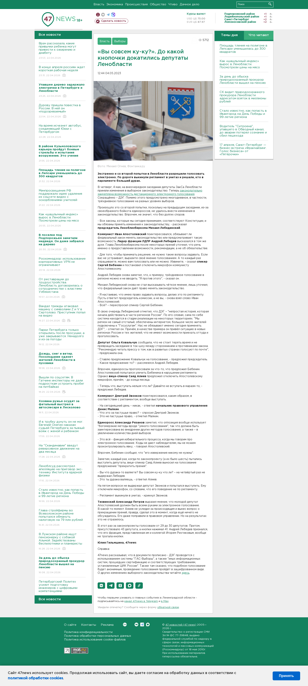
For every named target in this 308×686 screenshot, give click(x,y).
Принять (286, 676)
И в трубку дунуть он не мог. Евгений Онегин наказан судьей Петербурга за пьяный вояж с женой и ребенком (62, 429)
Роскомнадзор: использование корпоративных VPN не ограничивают (62, 264)
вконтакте (103, 14)
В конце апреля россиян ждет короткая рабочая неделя (62, 71)
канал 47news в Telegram (141, 601)
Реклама (107, 625)
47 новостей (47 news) (180, 625)
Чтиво (173, 4)
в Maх (165, 601)
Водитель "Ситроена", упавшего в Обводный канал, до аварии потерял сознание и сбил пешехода (243, 131)
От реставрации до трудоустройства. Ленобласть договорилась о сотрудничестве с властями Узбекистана (62, 288)
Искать (270, 4)
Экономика (114, 4)
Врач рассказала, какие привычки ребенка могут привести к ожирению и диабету (62, 51)
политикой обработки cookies (35, 678)
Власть (99, 4)
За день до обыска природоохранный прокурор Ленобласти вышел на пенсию (243, 79)
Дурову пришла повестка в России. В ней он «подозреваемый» (62, 111)
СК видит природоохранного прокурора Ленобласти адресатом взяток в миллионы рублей (243, 97)
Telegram (142, 624)
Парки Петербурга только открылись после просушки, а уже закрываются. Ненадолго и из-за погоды (62, 337)
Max (148, 624)
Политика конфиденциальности (88, 632)
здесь (185, 573)
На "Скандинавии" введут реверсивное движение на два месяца (62, 451)
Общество (158, 4)
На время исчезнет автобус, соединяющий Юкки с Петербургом (62, 131)
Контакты (88, 625)
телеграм (108, 14)
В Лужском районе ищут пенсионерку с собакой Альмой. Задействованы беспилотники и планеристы (62, 541)
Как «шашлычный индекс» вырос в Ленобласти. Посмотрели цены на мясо (62, 220)
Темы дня (229, 35)
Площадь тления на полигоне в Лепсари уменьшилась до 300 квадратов (243, 48)
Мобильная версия (98, 14)
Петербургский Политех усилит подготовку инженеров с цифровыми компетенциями (62, 589)
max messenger (113, 14)
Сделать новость (113, 21)
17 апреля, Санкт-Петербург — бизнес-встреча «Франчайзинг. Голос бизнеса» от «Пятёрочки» (243, 150)
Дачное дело (189, 4)
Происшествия (136, 4)
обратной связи (168, 607)
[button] (101, 585)
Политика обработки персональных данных (97, 636)
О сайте (70, 625)
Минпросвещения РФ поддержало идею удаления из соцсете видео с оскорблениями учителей (62, 198)
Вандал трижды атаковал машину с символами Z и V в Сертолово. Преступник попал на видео (62, 313)
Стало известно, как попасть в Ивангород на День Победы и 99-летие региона (62, 496)
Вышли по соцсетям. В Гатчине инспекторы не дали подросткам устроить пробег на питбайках (62, 385)
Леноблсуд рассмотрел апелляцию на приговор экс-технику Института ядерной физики (62, 473)
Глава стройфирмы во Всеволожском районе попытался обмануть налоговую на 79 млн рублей (62, 518)
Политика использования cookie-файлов (95, 639)
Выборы (120, 41)
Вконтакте (125, 624)
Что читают (259, 35)
